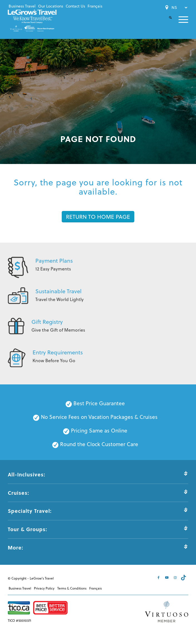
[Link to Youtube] (167, 577)
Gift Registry (47, 322)
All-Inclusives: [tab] (98, 474)
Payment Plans (54, 261)
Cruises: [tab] (98, 492)
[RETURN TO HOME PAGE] (98, 216)
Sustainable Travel (58, 291)
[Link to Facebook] (159, 577)
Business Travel (22, 6)
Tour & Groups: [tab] (98, 529)
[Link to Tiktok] (184, 577)
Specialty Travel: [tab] (98, 510)
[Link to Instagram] (176, 577)
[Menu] (180, 19)
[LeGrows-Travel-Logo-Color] (33, 20)
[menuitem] (22, 6)
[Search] (167, 22)
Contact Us (75, 6)
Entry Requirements (58, 352)
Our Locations (50, 6)
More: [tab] (98, 547)
